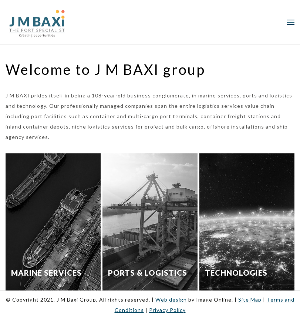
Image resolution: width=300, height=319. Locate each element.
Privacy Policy (167, 310)
